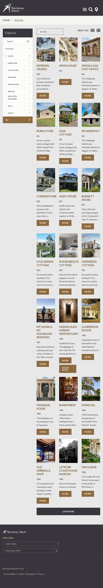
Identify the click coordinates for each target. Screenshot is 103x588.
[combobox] (51, 32)
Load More (68, 511)
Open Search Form (91, 9)
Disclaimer (31, 574)
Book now (65, 368)
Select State (96, 9)
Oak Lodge (89, 467)
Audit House (68, 196)
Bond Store (45, 131)
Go (6, 120)
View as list (98, 30)
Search (28, 41)
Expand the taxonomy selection (29, 56)
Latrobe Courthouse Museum (68, 470)
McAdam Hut (91, 131)
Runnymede (67, 405)
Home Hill (88, 405)
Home (6, 20)
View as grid (92, 30)
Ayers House (68, 65)
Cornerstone (47, 196)
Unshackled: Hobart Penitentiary (68, 330)
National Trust (16, 8)
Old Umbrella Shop (43, 470)
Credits (20, 574)
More (43, 95)
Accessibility (10, 574)
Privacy (41, 574)
